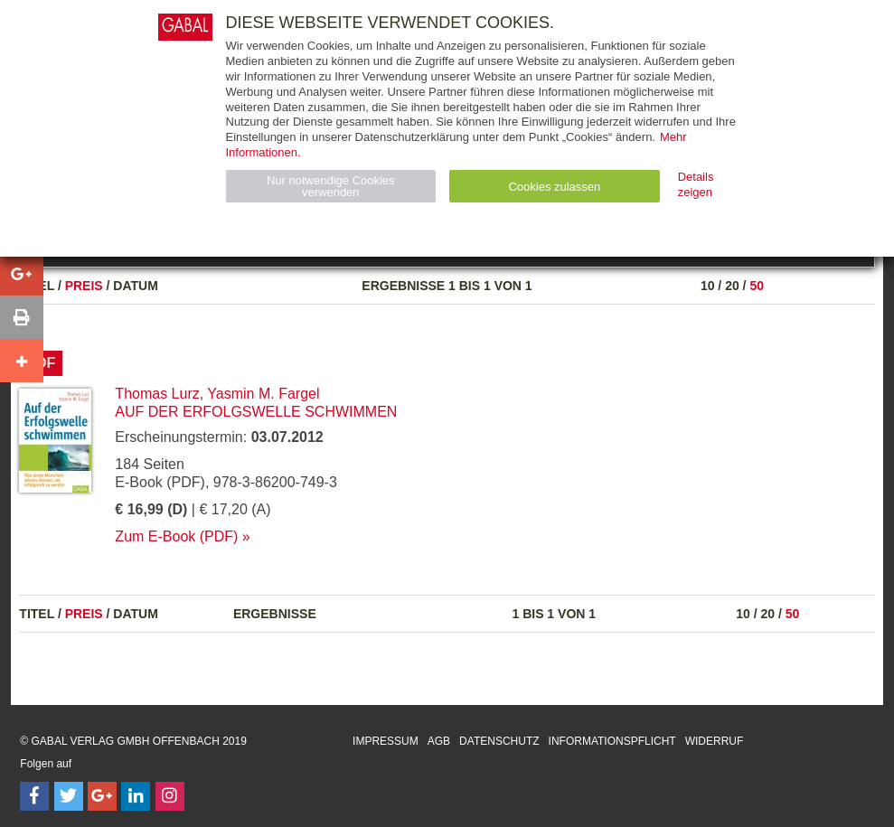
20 (732, 285)
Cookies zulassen (554, 186)
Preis (84, 285)
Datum (135, 285)
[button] (21, 274)
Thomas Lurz (157, 393)
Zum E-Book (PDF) (176, 536)
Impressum (386, 741)
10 (708, 285)
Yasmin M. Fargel (263, 393)
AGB (439, 741)
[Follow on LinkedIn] (135, 796)
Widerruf (714, 741)
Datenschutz (499, 741)
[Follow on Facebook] (34, 796)
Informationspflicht (612, 741)
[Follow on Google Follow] (102, 796)
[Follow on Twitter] (68, 796)
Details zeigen (696, 184)
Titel (36, 613)
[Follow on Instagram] (169, 796)
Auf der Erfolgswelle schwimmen (256, 411)
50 (756, 285)
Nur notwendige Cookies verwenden (331, 186)
